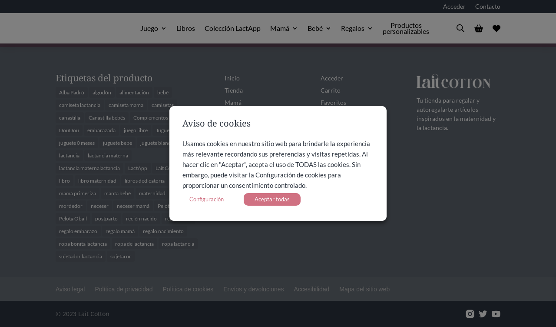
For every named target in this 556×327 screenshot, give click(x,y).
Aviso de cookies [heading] (216, 124)
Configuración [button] (206, 199)
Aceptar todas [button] (272, 199)
